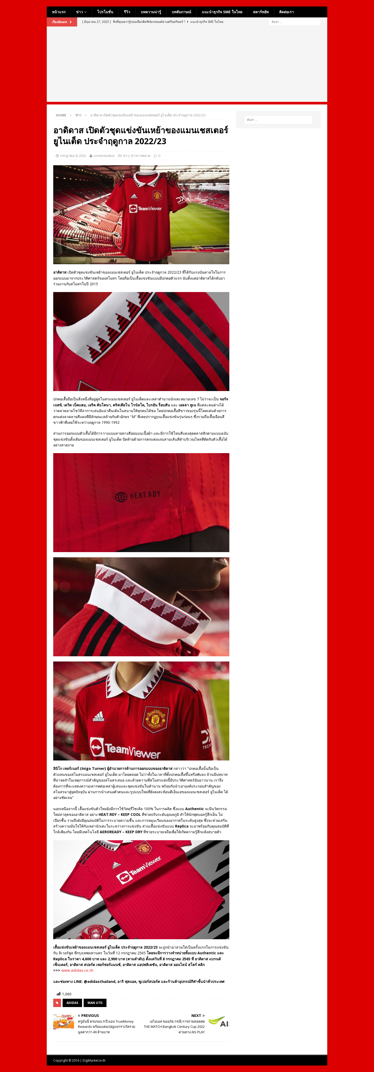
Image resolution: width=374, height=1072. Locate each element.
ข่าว (79, 11)
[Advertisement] (187, 65)
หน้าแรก (58, 11)
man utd (95, 1003)
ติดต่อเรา (286, 11)
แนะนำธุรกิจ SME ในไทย (222, 11)
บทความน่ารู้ (151, 11)
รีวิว (127, 11)
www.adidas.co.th (77, 970)
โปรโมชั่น (105, 11)
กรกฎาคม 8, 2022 (73, 155)
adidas (72, 1003)
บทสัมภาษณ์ (181, 11)
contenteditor (104, 155)
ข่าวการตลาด (140, 155)
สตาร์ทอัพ (261, 11)
